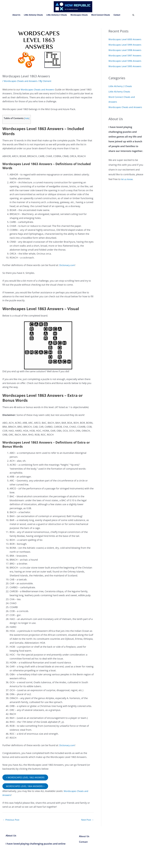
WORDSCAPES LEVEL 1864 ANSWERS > (27, 786)
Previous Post (12, 820)
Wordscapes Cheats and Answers (22, 81)
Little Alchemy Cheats (33, 15)
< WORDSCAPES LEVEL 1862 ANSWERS (27, 777)
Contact (117, 15)
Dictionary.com (67, 265)
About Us (16, 15)
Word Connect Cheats (100, 15)
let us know (127, 212)
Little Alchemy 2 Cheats (56, 15)
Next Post (87, 820)
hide (27, 118)
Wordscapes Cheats (79, 15)
